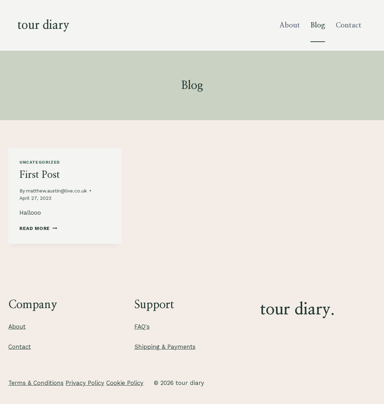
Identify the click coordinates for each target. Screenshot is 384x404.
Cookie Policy (124, 382)
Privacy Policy (85, 382)
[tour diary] (43, 25)
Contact (348, 25)
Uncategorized (39, 162)
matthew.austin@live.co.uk (56, 190)
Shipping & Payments (164, 346)
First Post (39, 175)
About (289, 25)
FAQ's (142, 326)
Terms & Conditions (36, 382)
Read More (38, 228)
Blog (317, 25)
